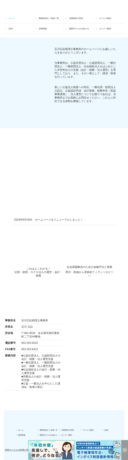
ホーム (12, 18)
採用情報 (43, 28)
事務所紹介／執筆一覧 (49, 18)
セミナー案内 (105, 28)
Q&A (11, 28)
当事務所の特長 (76, 18)
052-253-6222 (29, 342)
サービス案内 (105, 18)
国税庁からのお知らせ (79, 28)
